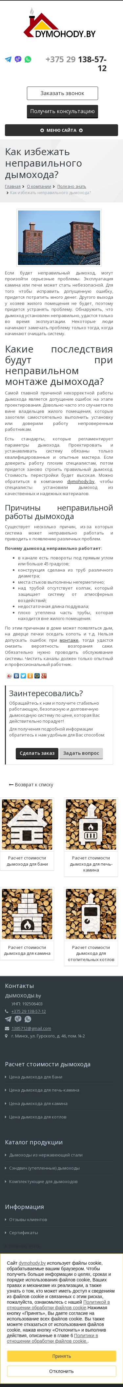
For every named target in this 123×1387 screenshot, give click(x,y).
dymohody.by (80, 481)
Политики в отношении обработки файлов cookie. (52, 1338)
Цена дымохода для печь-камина (42, 1090)
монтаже (69, 640)
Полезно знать (23, 1246)
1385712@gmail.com (31, 1028)
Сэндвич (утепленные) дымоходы (42, 1168)
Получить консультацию (62, 111)
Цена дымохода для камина (36, 1103)
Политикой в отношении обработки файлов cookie (58, 1304)
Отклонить (61, 1371)
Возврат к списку (31, 784)
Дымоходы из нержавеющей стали (44, 1155)
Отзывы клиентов (26, 1219)
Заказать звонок (62, 93)
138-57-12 (76, 63)
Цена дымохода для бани (33, 1077)
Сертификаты (21, 1233)
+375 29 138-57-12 (28, 1011)
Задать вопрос (81, 753)
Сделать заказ (37, 753)
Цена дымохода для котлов (36, 1117)
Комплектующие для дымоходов (41, 1181)
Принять (61, 1356)
